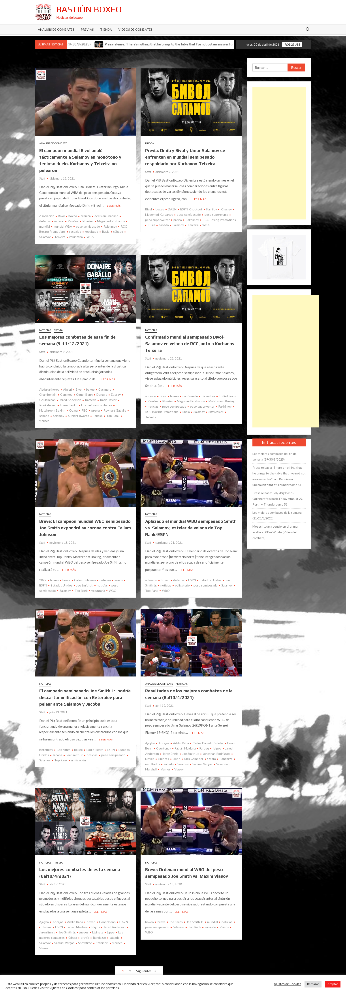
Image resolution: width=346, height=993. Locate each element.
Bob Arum (63, 743)
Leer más (114, 204)
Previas (87, 29)
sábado (118, 230)
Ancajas (163, 737)
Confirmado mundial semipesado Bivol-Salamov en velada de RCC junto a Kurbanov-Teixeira (190, 342)
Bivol (61, 214)
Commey (66, 391)
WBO (113, 586)
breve (66, 575)
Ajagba (150, 737)
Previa (149, 143)
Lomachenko (68, 402)
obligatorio (182, 580)
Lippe (176, 752)
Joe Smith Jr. (84, 580)
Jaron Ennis (170, 747)
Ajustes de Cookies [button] (287, 984)
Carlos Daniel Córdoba (208, 737)
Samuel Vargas (202, 758)
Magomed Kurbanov (111, 219)
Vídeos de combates (135, 29)
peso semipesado (88, 225)
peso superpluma (216, 213)
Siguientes (144, 963)
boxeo (72, 214)
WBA (90, 235)
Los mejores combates (96, 402)
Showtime (85, 935)
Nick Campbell (193, 752)
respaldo (75, 230)
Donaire (101, 391)
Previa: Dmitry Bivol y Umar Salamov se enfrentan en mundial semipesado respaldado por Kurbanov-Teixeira (185, 157)
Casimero (104, 386)
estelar (59, 219)
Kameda (90, 397)
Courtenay (163, 742)
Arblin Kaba (181, 737)
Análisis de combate (53, 143)
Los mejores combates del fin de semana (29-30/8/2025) (274, 456)
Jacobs (57, 748)
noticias (153, 403)
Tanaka (98, 412)
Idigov (217, 742)
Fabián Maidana (185, 742)
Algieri (67, 386)
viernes (165, 763)
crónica (86, 214)
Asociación (46, 214)
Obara (73, 407)
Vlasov (179, 763)
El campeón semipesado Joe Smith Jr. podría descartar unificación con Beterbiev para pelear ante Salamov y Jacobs (85, 692)
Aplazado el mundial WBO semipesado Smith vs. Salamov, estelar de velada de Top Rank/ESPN (191, 524)
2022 (42, 575)
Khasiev (87, 219)
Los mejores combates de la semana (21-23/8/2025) (277, 515)
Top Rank (112, 412)
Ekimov (46, 919)
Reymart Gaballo (114, 407)
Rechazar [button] (313, 984)
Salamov (178, 223)
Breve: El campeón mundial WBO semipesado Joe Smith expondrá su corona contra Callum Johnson (85, 524)
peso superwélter (202, 403)
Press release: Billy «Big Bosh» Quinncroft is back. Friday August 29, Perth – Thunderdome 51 (277, 498)
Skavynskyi (216, 408)
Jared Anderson (70, 397)
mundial (212, 914)
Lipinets (163, 752)
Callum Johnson (85, 575)
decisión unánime (106, 214)
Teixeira (59, 235)
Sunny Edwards (78, 412)
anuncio (150, 393)
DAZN (172, 208)
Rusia (105, 230)
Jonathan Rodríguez (216, 747)
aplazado (151, 575)
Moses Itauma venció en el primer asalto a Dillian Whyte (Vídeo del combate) (275, 532)
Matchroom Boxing (222, 398)
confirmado (190, 393)
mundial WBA (63, 225)
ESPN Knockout (191, 208)
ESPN (192, 575)
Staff (42, 178)
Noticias (45, 328)
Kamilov (73, 219)
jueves (83, 924)
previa (177, 218)
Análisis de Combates (56, 29)
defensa (105, 575)
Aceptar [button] (332, 984)
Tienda (106, 29)
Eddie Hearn (227, 393)
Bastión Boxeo (89, 9)
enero (119, 575)
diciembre (208, 393)
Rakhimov (110, 225)
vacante (210, 919)
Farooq (204, 742)
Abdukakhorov (49, 386)
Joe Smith (176, 914)
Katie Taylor (108, 397)
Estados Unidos (61, 580)
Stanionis (102, 935)
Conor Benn (84, 391)
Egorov (116, 391)
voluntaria (76, 235)
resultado (91, 230)
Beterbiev (46, 743)
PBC (84, 407)
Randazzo (226, 752)
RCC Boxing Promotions (219, 218)
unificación (78, 754)
